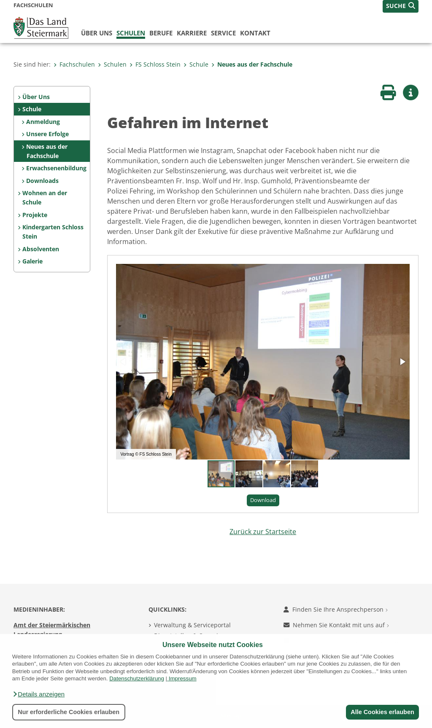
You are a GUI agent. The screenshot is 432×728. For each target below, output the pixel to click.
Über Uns (36, 97)
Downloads (42, 181)
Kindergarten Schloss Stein (53, 231)
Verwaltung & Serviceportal (192, 625)
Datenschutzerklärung (136, 678)
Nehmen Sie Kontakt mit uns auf (336, 625)
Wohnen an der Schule (44, 197)
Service (223, 33)
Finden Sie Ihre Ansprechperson (336, 609)
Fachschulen (74, 64)
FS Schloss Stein (155, 64)
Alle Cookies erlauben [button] (382, 712)
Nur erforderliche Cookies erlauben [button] (68, 712)
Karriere (192, 33)
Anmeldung (43, 122)
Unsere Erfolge (47, 134)
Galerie (32, 261)
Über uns (96, 33)
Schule (196, 64)
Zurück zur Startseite (263, 531)
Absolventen (40, 249)
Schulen (130, 33)
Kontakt (255, 33)
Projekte (34, 215)
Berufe (161, 33)
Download (263, 500)
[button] (38, 694)
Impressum (183, 678)
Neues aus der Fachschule (251, 64)
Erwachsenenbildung (56, 168)
